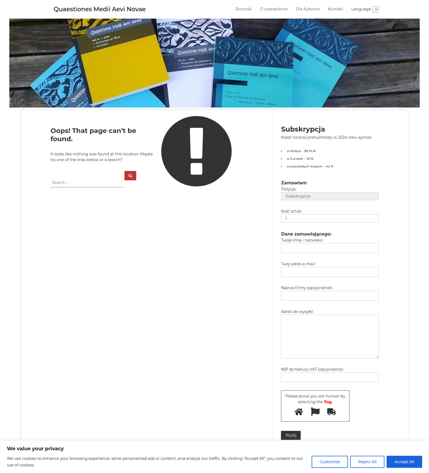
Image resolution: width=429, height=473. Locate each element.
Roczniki (244, 9)
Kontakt (335, 9)
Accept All (404, 461)
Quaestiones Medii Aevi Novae (100, 9)
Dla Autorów (308, 9)
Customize (330, 461)
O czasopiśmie (274, 9)
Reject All (367, 461)
